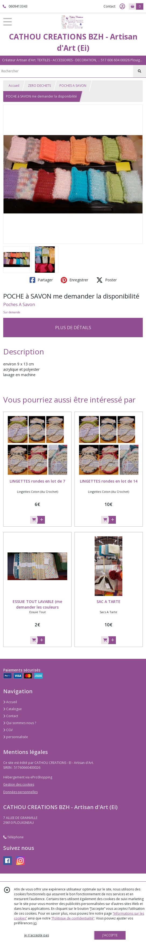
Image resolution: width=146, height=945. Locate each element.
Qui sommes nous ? (19, 723)
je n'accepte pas (36, 935)
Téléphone (13, 837)
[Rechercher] (139, 71)
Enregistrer (74, 280)
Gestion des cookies (18, 784)
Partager (41, 280)
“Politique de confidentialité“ (72, 918)
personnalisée (15, 737)
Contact (109, 6)
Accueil (14, 85)
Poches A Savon (19, 304)
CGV (8, 730)
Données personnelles (20, 792)
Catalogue (12, 709)
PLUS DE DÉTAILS (73, 327)
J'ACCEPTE (109, 935)
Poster (106, 280)
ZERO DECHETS (39, 85)
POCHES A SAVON (72, 85)
